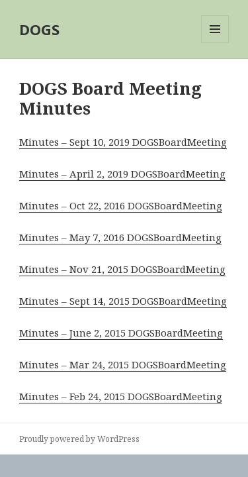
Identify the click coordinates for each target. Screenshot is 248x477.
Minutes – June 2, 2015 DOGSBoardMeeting (121, 332)
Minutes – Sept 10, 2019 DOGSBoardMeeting (123, 141)
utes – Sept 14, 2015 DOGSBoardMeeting (132, 300)
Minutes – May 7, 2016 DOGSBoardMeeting (120, 237)
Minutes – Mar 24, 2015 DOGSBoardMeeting (122, 364)
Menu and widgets (215, 42)
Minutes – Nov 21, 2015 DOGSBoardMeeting (122, 269)
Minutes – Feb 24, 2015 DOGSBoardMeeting (120, 396)
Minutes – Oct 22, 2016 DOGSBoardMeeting (120, 205)
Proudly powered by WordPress (79, 439)
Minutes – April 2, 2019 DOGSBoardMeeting (122, 173)
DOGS (39, 29)
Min (28, 300)
